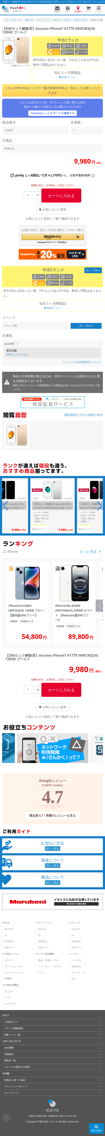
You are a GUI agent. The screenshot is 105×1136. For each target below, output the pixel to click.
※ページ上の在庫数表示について (82, 362)
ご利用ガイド (11, 1021)
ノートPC (76, 960)
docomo (8, 928)
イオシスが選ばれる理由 (17, 1066)
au (5, 935)
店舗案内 (9, 1054)
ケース (41, 972)
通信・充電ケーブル (48, 960)
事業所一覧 (10, 1060)
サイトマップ (11, 1092)
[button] (52, 238)
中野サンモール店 (16, 354)
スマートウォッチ (13, 972)
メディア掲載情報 (13, 1028)
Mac (73, 978)
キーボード (10, 1003)
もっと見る (88, 551)
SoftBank (9, 941)
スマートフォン (44, 922)
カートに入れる (61, 195)
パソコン (73, 953)
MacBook (76, 966)
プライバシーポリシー (16, 1086)
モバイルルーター (13, 966)
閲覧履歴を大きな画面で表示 (83, 415)
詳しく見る (93, 270)
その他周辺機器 (10, 984)
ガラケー (9, 960)
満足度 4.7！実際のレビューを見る (52, 815)
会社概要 (9, 1047)
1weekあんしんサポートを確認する (52, 113)
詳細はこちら (67, 77)
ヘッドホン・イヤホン (49, 966)
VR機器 (8, 978)
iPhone (5, 922)
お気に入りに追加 (52, 209)
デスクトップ (78, 972)
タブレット (75, 922)
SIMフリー (9, 947)
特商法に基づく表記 (14, 1080)
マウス (7, 997)
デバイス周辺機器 (45, 953)
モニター (9, 991)
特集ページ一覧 (12, 1034)
